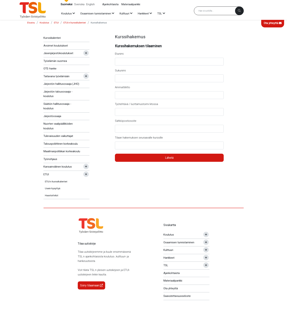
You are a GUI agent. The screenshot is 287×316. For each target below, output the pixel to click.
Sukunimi (120, 70)
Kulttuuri (168, 250)
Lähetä (169, 157)
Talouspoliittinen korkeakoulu (60, 143)
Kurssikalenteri (52, 38)
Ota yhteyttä (273, 23)
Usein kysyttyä (52, 188)
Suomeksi (66, 4)
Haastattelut (51, 195)
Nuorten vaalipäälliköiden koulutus (58, 126)
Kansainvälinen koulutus (57, 166)
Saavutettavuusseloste (177, 296)
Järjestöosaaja (52, 116)
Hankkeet (168, 257)
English (90, 4)
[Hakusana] (219, 10)
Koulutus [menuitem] (66, 13)
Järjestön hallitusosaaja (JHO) (61, 83)
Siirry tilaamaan (91, 285)
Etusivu (31, 22)
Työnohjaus (50, 159)
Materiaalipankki (130, 4)
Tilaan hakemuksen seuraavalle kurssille (139, 137)
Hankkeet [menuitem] (143, 13)
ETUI (56, 22)
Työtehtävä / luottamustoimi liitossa (136, 104)
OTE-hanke (49, 68)
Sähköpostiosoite (125, 120)
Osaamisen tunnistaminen (178, 242)
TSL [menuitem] (159, 13)
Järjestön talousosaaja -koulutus (58, 94)
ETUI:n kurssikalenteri (74, 22)
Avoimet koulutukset (55, 45)
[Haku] (239, 10)
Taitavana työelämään (56, 76)
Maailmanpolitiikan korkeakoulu (61, 151)
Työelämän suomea (55, 61)
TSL (165, 265)
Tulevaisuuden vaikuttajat (58, 136)
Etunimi (119, 53)
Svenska (79, 4)
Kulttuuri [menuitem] (124, 13)
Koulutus (44, 22)
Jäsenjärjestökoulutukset (58, 53)
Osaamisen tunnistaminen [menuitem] (95, 13)
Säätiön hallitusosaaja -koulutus (57, 106)
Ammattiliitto (122, 87)
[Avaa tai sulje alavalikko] (86, 53)
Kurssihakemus (99, 22)
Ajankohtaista (110, 4)
